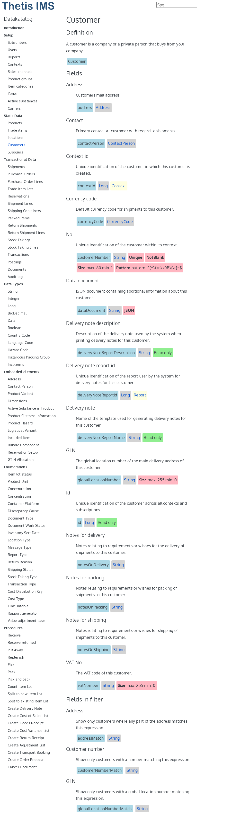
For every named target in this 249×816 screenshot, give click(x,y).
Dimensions (17, 401)
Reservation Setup (23, 452)
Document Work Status (27, 526)
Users (12, 50)
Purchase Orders (21, 174)
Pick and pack (19, 679)
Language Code (20, 343)
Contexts (15, 64)
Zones (13, 94)
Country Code (19, 335)
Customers (16, 145)
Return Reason (20, 562)
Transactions (18, 255)
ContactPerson (121, 143)
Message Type (19, 547)
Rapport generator (23, 613)
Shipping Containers (24, 211)
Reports (14, 57)
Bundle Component (23, 445)
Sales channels (20, 72)
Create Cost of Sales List (28, 716)
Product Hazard (20, 423)
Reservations (18, 196)
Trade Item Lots (21, 189)
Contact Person (20, 386)
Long (12, 306)
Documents (17, 269)
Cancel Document (22, 767)
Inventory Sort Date (24, 533)
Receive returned (22, 643)
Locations (16, 138)
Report (140, 395)
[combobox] (176, 5)
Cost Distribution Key (25, 591)
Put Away (15, 650)
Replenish (16, 657)
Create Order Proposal (26, 760)
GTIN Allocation (21, 460)
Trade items (17, 130)
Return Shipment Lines (26, 233)
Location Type (19, 540)
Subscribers (17, 43)
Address (14, 379)
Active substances (23, 101)
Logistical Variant (22, 430)
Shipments (16, 167)
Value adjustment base (26, 621)
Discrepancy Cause (23, 511)
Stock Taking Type (23, 577)
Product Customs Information (32, 416)
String (13, 291)
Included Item (19, 438)
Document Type (20, 518)
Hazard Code (18, 350)
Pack (11, 672)
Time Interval (18, 606)
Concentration (19, 489)
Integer (13, 299)
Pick (11, 665)
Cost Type (16, 599)
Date (12, 321)
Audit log (15, 277)
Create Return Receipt (26, 738)
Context (119, 185)
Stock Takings (19, 240)
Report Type (18, 555)
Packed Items (19, 218)
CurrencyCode (120, 221)
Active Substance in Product (31, 408)
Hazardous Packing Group (29, 357)
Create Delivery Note (25, 708)
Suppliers (15, 152)
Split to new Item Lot (25, 694)
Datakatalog (18, 18)
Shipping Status (21, 570)
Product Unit (18, 482)
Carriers (14, 108)
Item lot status (20, 474)
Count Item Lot (20, 687)
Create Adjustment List (26, 745)
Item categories (21, 86)
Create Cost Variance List (28, 731)
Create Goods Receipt (26, 723)
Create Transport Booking (29, 752)
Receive (14, 635)
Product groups (20, 79)
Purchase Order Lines (25, 182)
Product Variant (20, 394)
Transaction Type (22, 584)
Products (15, 123)
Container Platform (23, 504)
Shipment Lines (20, 204)
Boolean (14, 328)
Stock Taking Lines (23, 247)
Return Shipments (22, 225)
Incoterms (16, 365)
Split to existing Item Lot (28, 701)
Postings (15, 262)
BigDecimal (17, 313)
